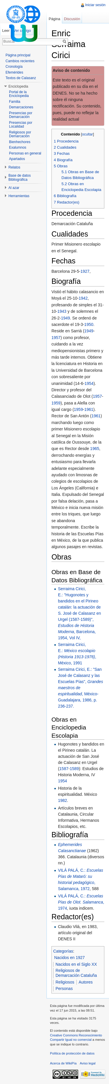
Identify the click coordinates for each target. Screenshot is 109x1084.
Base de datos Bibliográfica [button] (19, 177)
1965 (94, 448)
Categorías (63, 951)
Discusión (72, 19)
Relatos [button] (14, 167)
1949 (65, 318)
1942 (82, 298)
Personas (64, 988)
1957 (55, 337)
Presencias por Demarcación (20, 115)
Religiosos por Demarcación (20, 134)
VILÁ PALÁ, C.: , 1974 (81, 902)
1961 (88, 409)
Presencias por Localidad (20, 125)
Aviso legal (88, 1063)
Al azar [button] (13, 188)
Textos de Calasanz (21, 78)
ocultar (87, 134)
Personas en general (25, 153)
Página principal (18, 55)
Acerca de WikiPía (63, 1063)
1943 (61, 311)
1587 (63, 768)
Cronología (14, 67)
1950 (88, 324)
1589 (74, 768)
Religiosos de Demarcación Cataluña (76, 973)
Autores (86, 982)
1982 (62, 800)
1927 (85, 271)
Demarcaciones (21, 107)
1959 (55, 403)
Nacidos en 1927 (69, 957)
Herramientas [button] (18, 196)
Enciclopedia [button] (18, 86)
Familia (14, 102)
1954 (89, 383)
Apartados (17, 159)
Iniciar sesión (95, 5)
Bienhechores (19, 142)
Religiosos (65, 982)
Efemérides (14, 72)
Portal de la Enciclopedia (19, 94)
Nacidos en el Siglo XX (76, 964)
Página (54, 19)
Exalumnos (17, 147)
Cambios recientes (20, 61)
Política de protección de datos (72, 1053)
